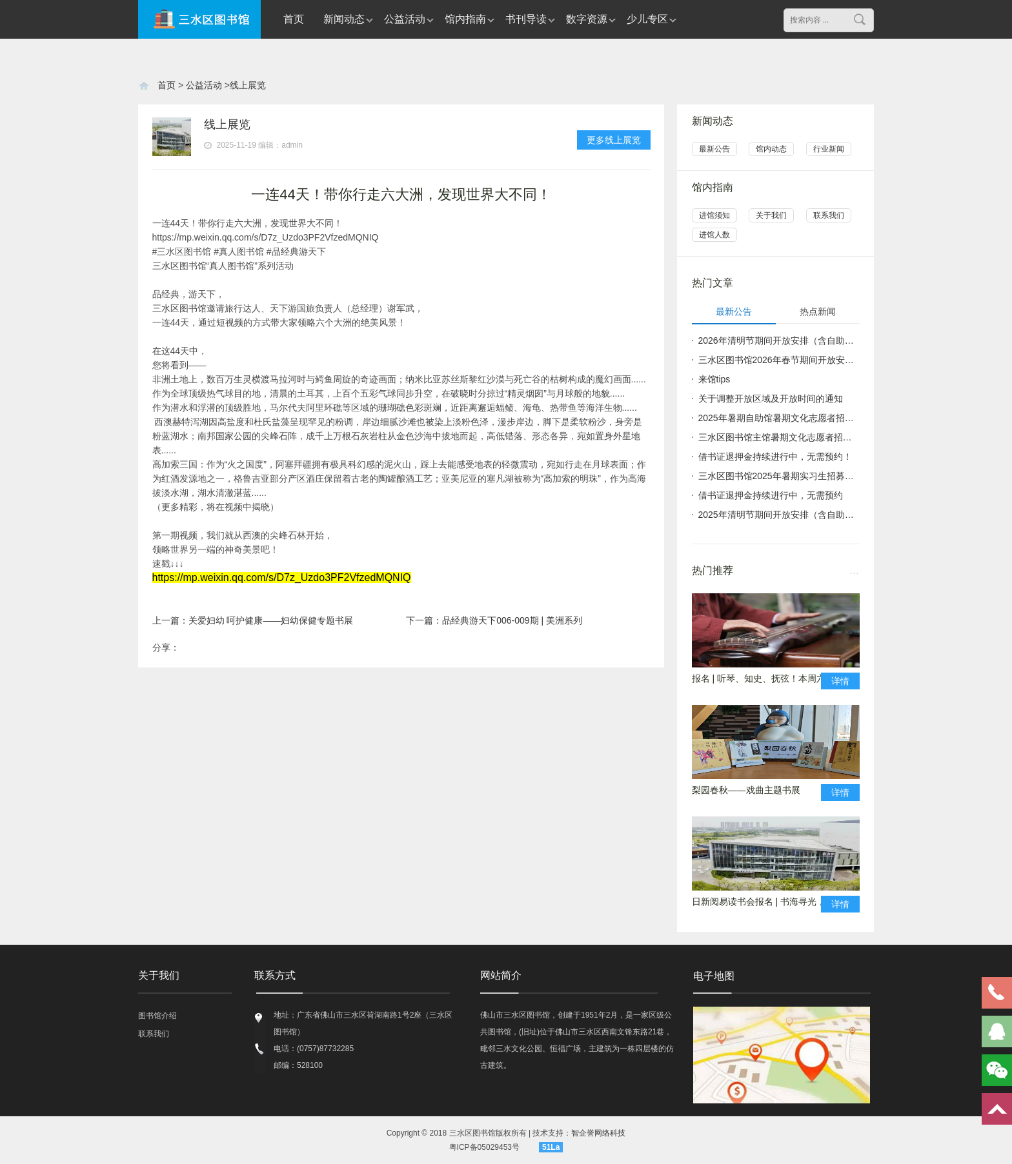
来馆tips (714, 379)
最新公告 (714, 148)
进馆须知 (714, 215)
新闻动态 (344, 19)
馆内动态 (771, 148)
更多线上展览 (614, 140)
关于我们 (771, 215)
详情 (840, 681)
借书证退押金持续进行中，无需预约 (770, 495)
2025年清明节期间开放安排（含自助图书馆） (779, 514)
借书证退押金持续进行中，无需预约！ (775, 456)
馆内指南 (465, 19)
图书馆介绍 (157, 1015)
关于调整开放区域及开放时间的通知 (770, 398)
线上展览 (248, 85)
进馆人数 (714, 234)
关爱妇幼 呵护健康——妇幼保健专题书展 (271, 620)
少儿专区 (647, 19)
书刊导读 (526, 19)
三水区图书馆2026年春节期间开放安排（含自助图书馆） (779, 360)
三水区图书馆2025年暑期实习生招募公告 (779, 476)
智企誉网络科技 (598, 1133)
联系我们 (828, 215)
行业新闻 (828, 148)
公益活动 (404, 19)
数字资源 (586, 19)
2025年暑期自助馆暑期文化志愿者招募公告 (779, 418)
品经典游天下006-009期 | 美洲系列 (512, 620)
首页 (293, 19)
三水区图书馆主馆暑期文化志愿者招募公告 (779, 437)
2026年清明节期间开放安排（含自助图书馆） (779, 340)
